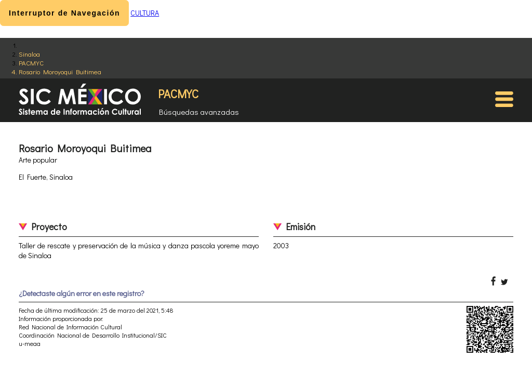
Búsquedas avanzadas (199, 111)
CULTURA (144, 13)
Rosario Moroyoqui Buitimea (60, 71)
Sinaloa (29, 53)
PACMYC (31, 62)
